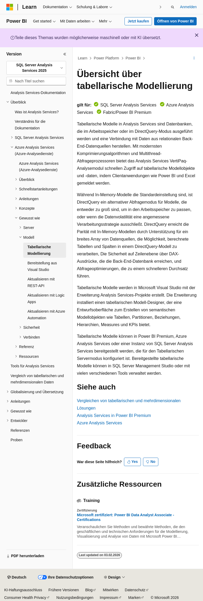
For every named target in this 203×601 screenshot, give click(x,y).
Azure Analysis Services (99, 423)
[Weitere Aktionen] (194, 58)
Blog (89, 590)
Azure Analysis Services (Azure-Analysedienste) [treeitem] (38, 166)
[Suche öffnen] (172, 7)
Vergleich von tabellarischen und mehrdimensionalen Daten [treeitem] (37, 379)
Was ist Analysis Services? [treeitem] (37, 112)
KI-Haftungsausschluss (23, 590)
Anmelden (188, 7)
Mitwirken (110, 590)
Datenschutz (135, 590)
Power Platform (106, 58)
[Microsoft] (9, 7)
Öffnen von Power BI (175, 21)
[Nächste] (160, 7)
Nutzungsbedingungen (74, 597)
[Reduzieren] (64, 54)
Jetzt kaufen (138, 21)
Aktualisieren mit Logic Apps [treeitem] (45, 298)
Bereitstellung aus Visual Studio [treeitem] (42, 266)
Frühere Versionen (63, 590)
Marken (134, 597)
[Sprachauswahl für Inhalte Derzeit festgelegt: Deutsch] (16, 577)
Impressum (109, 597)
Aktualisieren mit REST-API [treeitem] (41, 282)
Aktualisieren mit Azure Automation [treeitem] (46, 314)
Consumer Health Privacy (25, 597)
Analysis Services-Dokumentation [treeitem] (38, 93)
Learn (82, 58)
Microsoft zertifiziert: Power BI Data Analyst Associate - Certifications (125, 517)
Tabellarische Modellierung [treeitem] (39, 250)
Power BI (133, 58)
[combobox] (36, 68)
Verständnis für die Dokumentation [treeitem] (30, 124)
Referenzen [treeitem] (20, 430)
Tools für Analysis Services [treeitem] (32, 366)
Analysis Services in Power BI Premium (114, 415)
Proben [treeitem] (16, 440)
